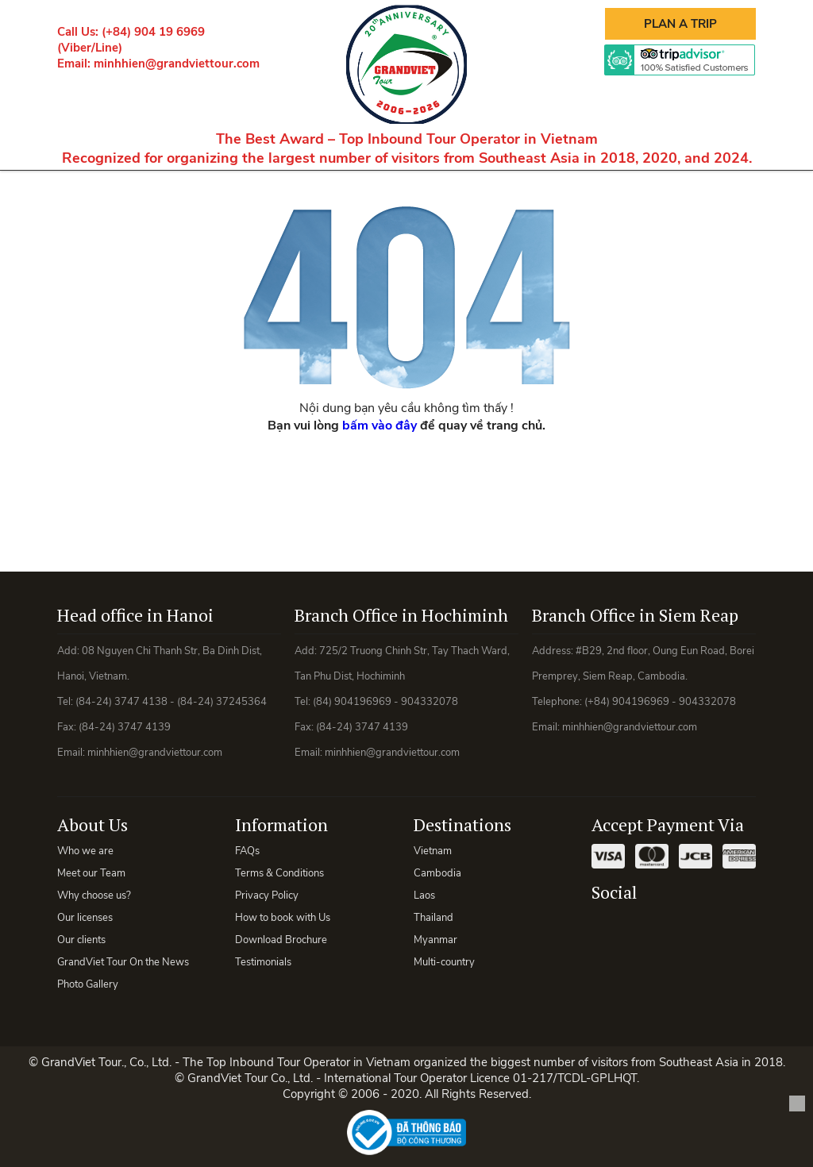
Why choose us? (94, 895)
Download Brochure (281, 940)
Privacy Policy (267, 895)
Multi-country (444, 962)
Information (281, 824)
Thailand (433, 918)
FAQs (247, 851)
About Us (92, 824)
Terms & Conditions (279, 873)
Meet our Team (91, 873)
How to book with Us (282, 918)
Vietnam (433, 851)
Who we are (85, 851)
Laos (424, 895)
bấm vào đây (379, 425)
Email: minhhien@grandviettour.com (158, 63)
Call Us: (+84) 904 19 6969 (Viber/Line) (131, 40)
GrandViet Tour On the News (123, 962)
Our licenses (85, 918)
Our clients (81, 940)
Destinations (462, 824)
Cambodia (437, 873)
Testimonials (263, 962)
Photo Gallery (87, 984)
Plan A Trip (680, 24)
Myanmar (435, 940)
